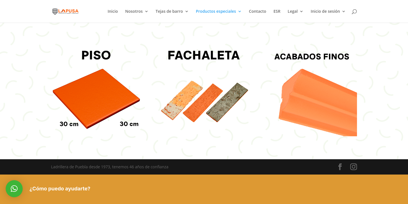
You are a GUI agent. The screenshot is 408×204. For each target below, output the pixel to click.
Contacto (257, 11)
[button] (14, 188)
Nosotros (134, 11)
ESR (276, 11)
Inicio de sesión (325, 11)
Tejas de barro (169, 11)
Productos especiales (216, 11)
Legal (293, 11)
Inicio (113, 11)
